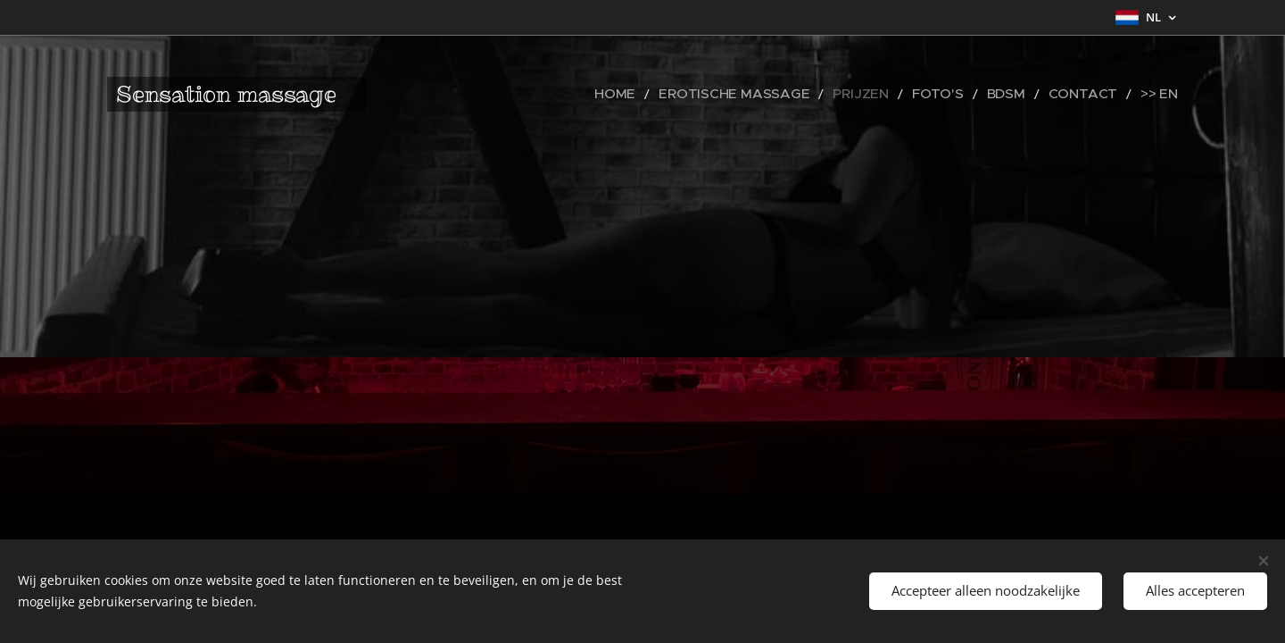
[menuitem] (679, 93)
